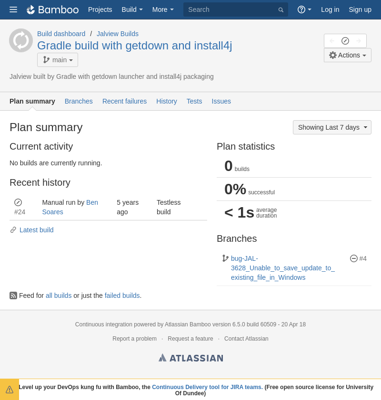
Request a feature (190, 338)
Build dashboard (61, 34)
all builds (58, 295)
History (166, 101)
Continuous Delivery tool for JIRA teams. (207, 387)
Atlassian (191, 359)
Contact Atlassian (246, 338)
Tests (194, 101)
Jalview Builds (118, 34)
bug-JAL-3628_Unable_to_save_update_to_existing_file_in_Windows (278, 268)
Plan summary (32, 101)
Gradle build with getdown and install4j (134, 45)
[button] (13, 9)
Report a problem (134, 338)
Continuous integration (103, 324)
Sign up (360, 9)
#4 (363, 258)
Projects (100, 9)
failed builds (122, 295)
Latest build (32, 230)
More (160, 9)
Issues (221, 101)
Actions (344, 55)
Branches (79, 101)
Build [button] (129, 9)
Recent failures (124, 101)
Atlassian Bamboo (188, 324)
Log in (330, 9)
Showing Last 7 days (333, 127)
